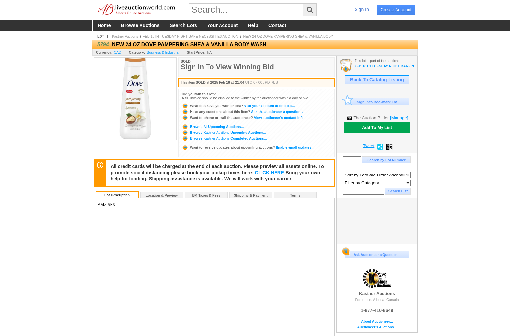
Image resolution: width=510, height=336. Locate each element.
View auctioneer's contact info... (244, 117)
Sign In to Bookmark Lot (371, 101)
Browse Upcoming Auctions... (213, 127)
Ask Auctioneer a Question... (372, 254)
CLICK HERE (269, 172)
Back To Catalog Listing (377, 79)
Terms (295, 195)
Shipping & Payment (251, 195)
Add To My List (377, 127)
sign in (362, 9)
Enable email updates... (248, 147)
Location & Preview (162, 195)
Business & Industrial (163, 52)
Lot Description (117, 195)
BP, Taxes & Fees (206, 195)
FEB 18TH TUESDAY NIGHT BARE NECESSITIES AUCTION (190, 36)
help (253, 25)
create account (396, 9)
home (104, 25)
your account (222, 25)
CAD (117, 52)
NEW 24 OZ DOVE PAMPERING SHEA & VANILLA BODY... (289, 36)
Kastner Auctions (125, 36)
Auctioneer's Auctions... (376, 327)
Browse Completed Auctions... (224, 138)
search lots (183, 25)
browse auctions (140, 25)
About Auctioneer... (377, 321)
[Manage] (399, 117)
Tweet (369, 146)
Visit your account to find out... (238, 106)
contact (277, 25)
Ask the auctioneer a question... (242, 112)
